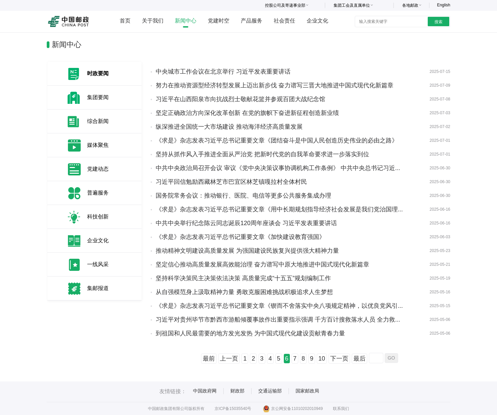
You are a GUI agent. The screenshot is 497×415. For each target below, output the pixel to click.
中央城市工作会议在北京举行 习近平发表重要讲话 (223, 71)
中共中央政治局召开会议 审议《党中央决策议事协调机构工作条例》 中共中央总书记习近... (278, 168)
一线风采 (98, 264)
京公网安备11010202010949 (292, 408)
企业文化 (317, 21)
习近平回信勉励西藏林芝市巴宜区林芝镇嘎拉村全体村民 (231, 181)
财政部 (237, 390)
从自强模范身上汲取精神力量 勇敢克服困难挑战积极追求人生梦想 (244, 292)
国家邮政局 (307, 390)
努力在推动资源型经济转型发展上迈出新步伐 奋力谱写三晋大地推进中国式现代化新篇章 (274, 85)
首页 (125, 21)
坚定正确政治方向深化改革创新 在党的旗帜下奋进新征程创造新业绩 (247, 113)
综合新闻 (98, 121)
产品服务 (251, 21)
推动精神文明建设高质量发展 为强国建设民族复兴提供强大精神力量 (247, 250)
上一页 (229, 358)
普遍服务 (98, 193)
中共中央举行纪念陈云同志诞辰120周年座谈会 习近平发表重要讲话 (246, 223)
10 (321, 358)
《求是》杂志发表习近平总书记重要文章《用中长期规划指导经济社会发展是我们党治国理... (279, 209)
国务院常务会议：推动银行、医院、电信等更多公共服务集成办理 (243, 195)
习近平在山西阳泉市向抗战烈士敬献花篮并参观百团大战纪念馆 (240, 99)
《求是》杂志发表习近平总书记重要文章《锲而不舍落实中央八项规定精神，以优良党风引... (279, 305)
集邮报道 (98, 288)
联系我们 (341, 408)
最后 (359, 358)
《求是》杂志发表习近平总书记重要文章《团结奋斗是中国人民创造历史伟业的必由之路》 (277, 140)
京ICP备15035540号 (233, 408)
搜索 (438, 21)
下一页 (339, 358)
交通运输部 (270, 390)
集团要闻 (98, 97)
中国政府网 (205, 390)
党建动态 (98, 169)
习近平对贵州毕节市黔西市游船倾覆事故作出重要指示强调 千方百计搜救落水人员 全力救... (278, 319)
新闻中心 (185, 21)
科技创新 (98, 216)
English (443, 5)
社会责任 (284, 21)
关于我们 (152, 21)
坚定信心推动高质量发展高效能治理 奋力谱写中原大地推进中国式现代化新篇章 (262, 264)
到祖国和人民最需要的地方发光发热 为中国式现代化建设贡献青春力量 (250, 333)
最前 (209, 358)
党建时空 (218, 21)
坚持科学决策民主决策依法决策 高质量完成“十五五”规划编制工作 (243, 278)
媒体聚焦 (98, 145)
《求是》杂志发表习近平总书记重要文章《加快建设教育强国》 (240, 237)
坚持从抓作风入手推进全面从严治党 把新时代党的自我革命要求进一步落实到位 (262, 154)
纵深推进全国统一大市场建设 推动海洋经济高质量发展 (229, 126)
